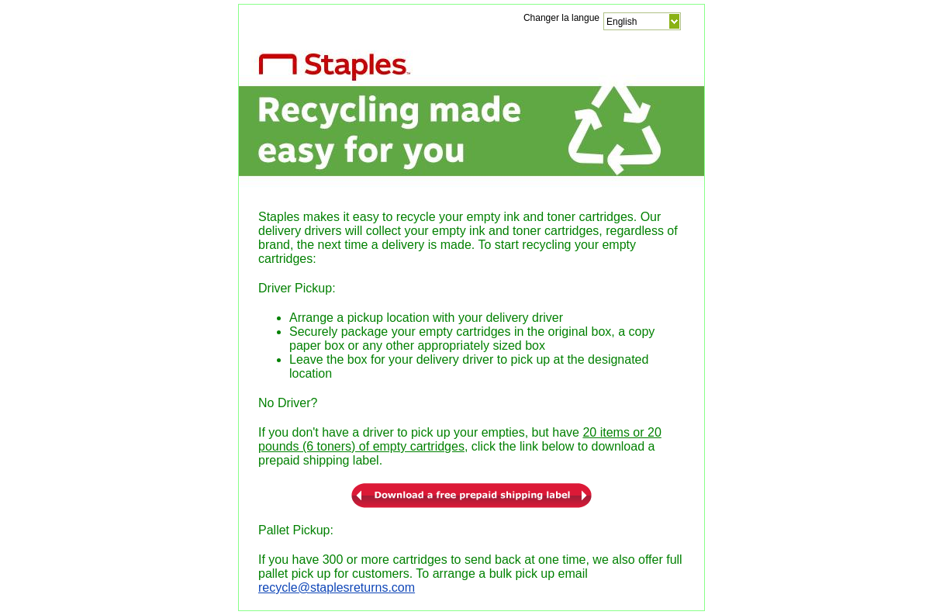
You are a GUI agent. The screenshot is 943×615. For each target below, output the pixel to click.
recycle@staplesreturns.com (336, 587)
